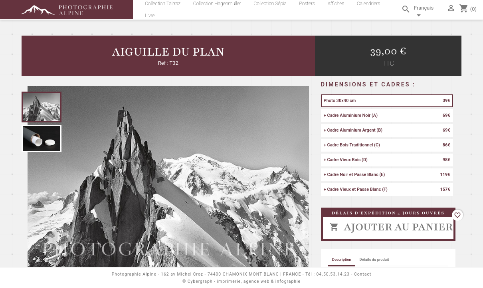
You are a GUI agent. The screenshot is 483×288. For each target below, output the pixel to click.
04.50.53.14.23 (333, 274)
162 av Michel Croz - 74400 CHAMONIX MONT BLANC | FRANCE (231, 274)
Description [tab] (341, 259)
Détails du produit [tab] (374, 259)
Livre (149, 15)
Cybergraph (200, 281)
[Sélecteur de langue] (428, 12)
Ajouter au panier (391, 227)
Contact (362, 274)
